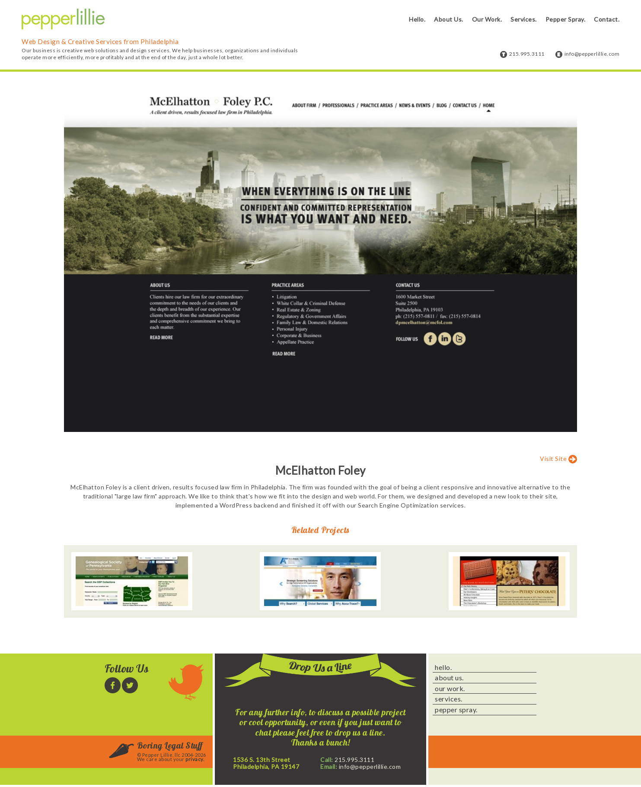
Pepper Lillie (63, 19)
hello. (443, 667)
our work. (450, 688)
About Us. (448, 19)
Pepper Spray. (565, 19)
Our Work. (487, 19)
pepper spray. (456, 710)
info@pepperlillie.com (592, 54)
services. (448, 699)
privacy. (194, 759)
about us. (449, 678)
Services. (523, 19)
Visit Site (553, 458)
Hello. (417, 19)
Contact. (606, 19)
